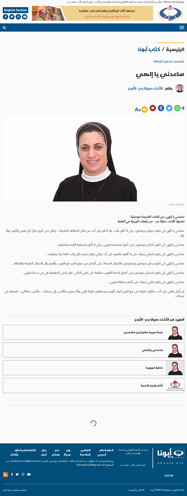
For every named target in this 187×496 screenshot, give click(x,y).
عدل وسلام (56, 452)
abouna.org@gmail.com (27, 460)
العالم (109, 450)
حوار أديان (44, 452)
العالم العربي (102, 452)
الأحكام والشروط (136, 489)
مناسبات (23, 450)
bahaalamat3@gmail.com (91, 464)
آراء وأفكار (14, 452)
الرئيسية (175, 49)
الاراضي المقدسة (85, 452)
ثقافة (32, 450)
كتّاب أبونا (149, 49)
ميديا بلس (7, 489)
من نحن (169, 475)
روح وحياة (67, 452)
